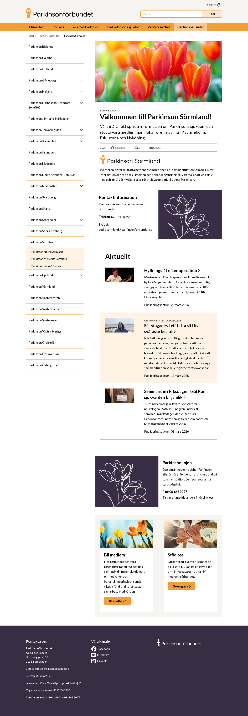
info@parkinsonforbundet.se (52, 668)
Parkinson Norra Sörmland (47, 251)
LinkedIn (99, 661)
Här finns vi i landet (190, 27)
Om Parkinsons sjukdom (123, 27)
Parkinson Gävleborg (42, 80)
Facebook (118, 147)
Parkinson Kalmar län (42, 141)
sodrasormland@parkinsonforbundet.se (125, 229)
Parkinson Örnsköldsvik (44, 354)
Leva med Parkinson (85, 27)
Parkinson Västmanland (44, 320)
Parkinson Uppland (41, 275)
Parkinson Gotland (41, 69)
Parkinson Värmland (42, 286)
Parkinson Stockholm (42, 220)
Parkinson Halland (40, 91)
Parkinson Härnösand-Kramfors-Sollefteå (50, 105)
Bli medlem (36, 27)
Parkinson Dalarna (40, 58)
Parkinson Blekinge (41, 46)
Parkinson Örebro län (42, 342)
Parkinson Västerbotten (44, 298)
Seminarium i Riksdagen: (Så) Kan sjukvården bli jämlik (174, 394)
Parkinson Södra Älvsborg (45, 231)
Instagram (100, 655)
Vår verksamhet (159, 27)
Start (31, 35)
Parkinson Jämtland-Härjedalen (49, 118)
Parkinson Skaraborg (42, 197)
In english (211, 4)
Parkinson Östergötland (44, 365)
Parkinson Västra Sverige (45, 331)
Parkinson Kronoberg (42, 152)
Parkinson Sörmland (42, 242)
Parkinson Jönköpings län (45, 130)
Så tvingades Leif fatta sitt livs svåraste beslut (172, 328)
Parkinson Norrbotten (43, 186)
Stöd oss (58, 27)
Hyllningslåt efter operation (170, 270)
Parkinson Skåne (39, 208)
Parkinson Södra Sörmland (46, 266)
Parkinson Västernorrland (45, 309)
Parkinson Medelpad (42, 163)
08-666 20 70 (44, 675)
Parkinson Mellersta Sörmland (49, 258)
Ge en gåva (180, 586)
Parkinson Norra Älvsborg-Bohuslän (52, 175)
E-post (155, 147)
